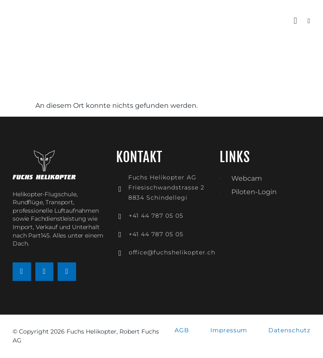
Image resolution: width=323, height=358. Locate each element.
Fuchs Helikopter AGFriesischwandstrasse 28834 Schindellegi (166, 187)
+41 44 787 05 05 (156, 215)
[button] (295, 21)
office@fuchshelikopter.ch (172, 252)
